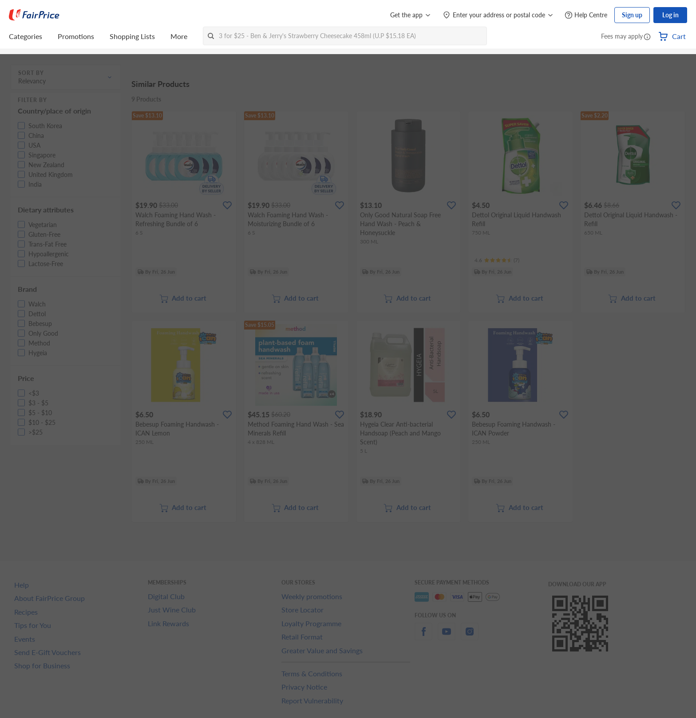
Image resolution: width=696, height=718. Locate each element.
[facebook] (423, 636)
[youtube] (446, 636)
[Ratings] (497, 260)
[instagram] (469, 636)
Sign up (632, 15)
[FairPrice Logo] (34, 15)
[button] (647, 37)
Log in (670, 15)
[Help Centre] (586, 15)
